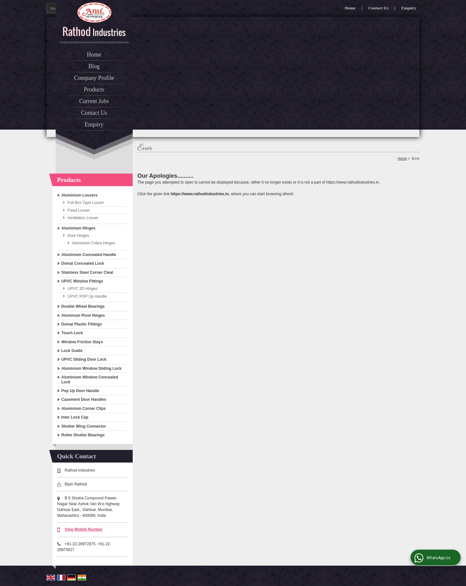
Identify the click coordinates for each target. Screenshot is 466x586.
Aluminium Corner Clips (83, 408)
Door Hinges (78, 235)
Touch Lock (72, 333)
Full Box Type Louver (86, 202)
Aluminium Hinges (78, 228)
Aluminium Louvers (79, 195)
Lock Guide (72, 350)
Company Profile (94, 78)
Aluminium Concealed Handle (88, 254)
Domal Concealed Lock (82, 263)
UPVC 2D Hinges (83, 288)
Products (94, 89)
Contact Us (378, 7)
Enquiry (408, 7)
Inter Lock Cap (74, 417)
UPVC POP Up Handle (87, 296)
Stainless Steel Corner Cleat (87, 272)
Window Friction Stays (82, 342)
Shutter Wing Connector (83, 426)
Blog (94, 66)
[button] (84, 529)
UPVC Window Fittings (82, 281)
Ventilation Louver (83, 218)
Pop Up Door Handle (80, 391)
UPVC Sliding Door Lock (83, 359)
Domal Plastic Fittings (81, 324)
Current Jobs (94, 101)
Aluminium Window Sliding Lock (91, 368)
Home (350, 7)
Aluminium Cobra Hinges (93, 243)
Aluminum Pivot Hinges (83, 315)
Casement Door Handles (83, 399)
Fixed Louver (79, 210)
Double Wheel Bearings (83, 306)
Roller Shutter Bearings (83, 435)
